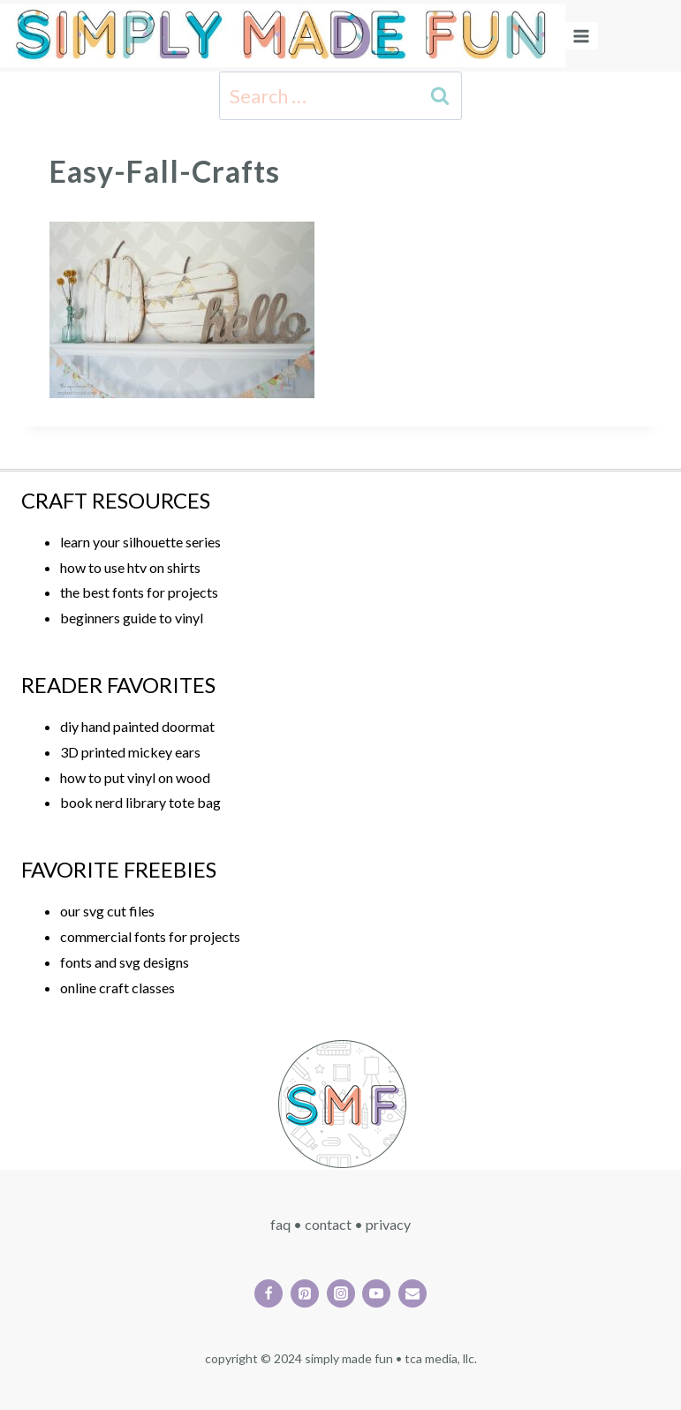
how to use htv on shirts (130, 567)
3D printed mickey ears (130, 751)
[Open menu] (581, 35)
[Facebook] (268, 1293)
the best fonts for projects (139, 592)
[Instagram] (341, 1293)
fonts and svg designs (124, 962)
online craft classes (117, 987)
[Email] (412, 1293)
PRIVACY (388, 1224)
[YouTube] (376, 1293)
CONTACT (328, 1224)
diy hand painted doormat (137, 726)
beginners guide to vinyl (131, 617)
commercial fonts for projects (150, 936)
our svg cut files (107, 910)
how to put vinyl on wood (135, 777)
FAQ (280, 1224)
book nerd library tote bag (140, 802)
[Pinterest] (305, 1293)
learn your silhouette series (140, 541)
